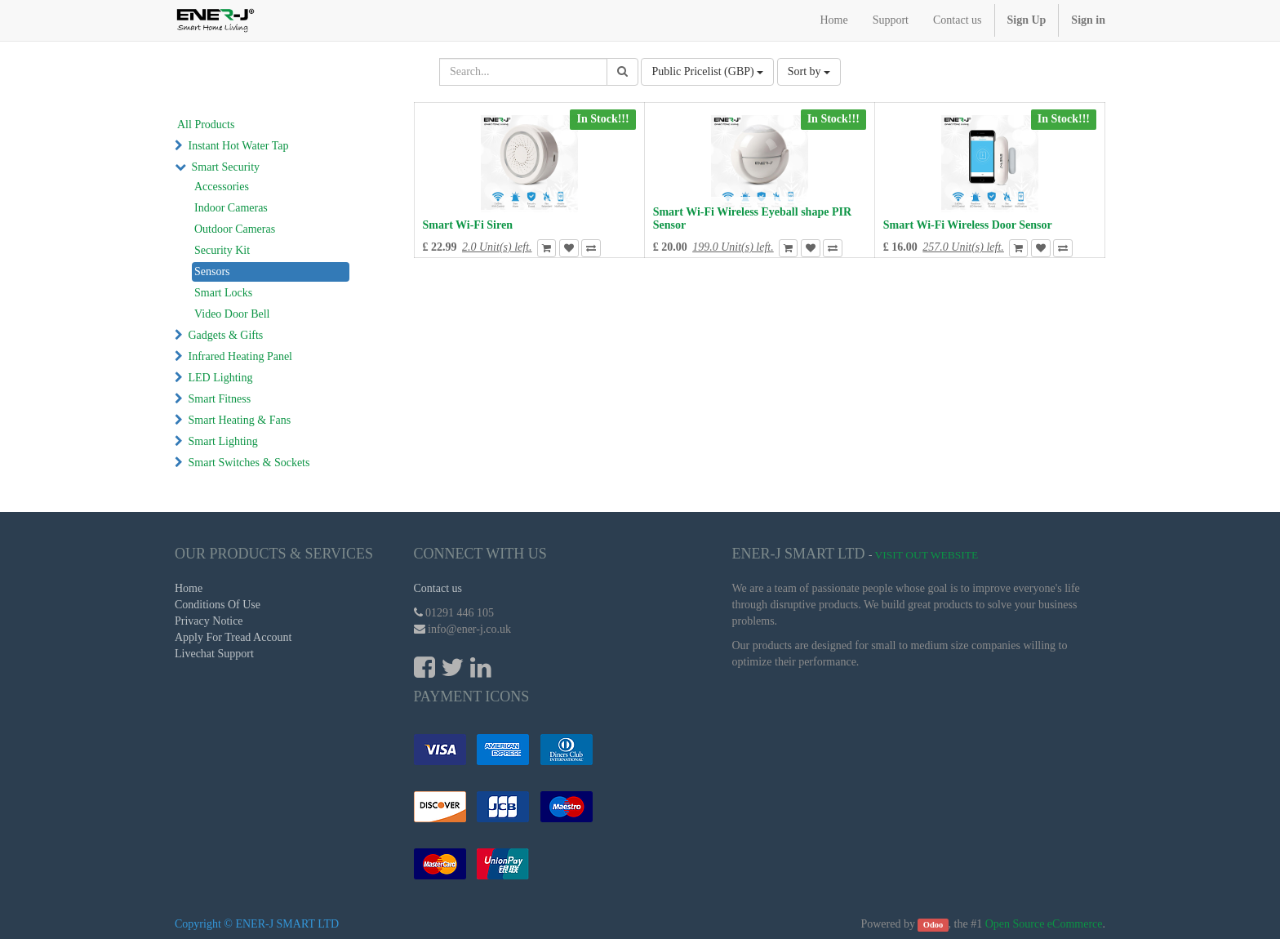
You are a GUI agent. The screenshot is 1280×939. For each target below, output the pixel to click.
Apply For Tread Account (233, 637)
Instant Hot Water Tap (239, 146)
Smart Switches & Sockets (249, 462)
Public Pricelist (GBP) (707, 71)
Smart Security (226, 167)
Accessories (221, 186)
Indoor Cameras (231, 208)
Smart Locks (223, 293)
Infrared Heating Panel (241, 356)
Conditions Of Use (217, 605)
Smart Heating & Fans (240, 420)
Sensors (212, 271)
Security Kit (222, 250)
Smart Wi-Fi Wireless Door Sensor (967, 225)
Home (188, 588)
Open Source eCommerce (1044, 924)
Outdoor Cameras (234, 229)
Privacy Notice (209, 621)
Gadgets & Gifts (226, 335)
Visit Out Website (927, 555)
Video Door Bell (231, 314)
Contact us (438, 588)
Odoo (933, 924)
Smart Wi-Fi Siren (468, 225)
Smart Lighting (223, 441)
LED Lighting (221, 378)
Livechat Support (214, 654)
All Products (205, 124)
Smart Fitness (220, 399)
